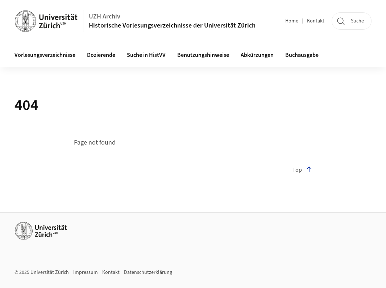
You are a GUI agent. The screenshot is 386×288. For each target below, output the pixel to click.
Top (302, 170)
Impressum (85, 272)
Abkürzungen (257, 55)
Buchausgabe (302, 55)
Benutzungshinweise (203, 55)
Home (291, 21)
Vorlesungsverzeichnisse (44, 55)
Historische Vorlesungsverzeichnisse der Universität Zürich (172, 25)
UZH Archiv (104, 16)
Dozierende (101, 55)
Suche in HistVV (146, 55)
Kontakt (315, 21)
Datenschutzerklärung (148, 272)
